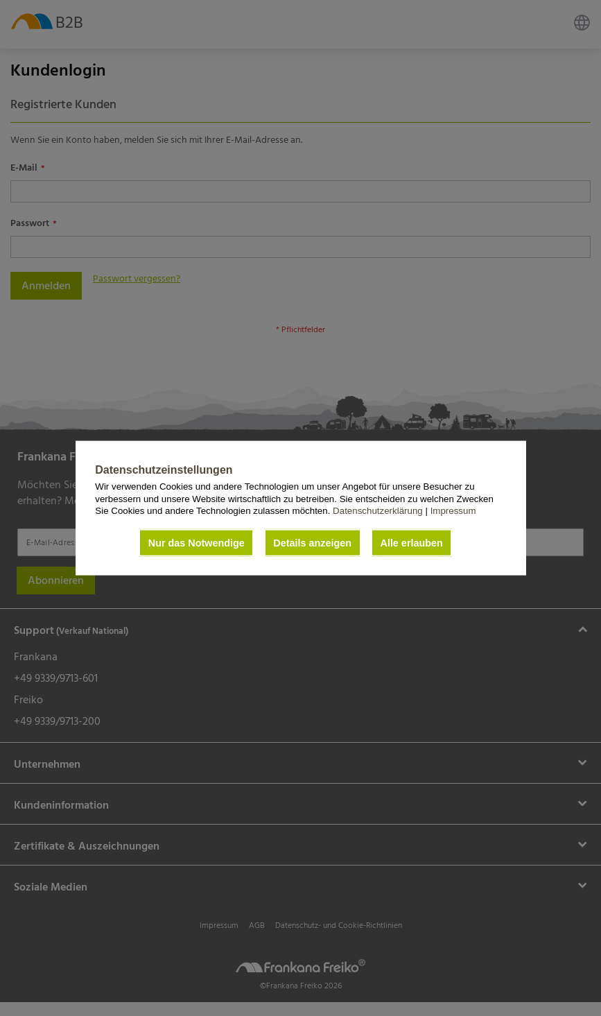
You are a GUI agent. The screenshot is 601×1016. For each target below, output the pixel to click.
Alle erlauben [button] (411, 543)
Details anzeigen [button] (312, 543)
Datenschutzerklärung (379, 511)
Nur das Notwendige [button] (196, 543)
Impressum (453, 511)
